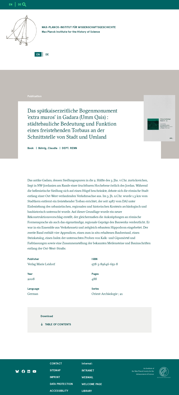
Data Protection (61, 384)
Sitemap (55, 370)
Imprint (55, 377)
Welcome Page (92, 384)
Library (87, 391)
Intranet (88, 370)
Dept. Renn (69, 148)
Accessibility (59, 390)
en (38, 54)
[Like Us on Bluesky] (17, 371)
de (47, 54)
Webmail (87, 377)
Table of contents (58, 324)
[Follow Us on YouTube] (34, 371)
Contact (56, 363)
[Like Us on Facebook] (24, 371)
